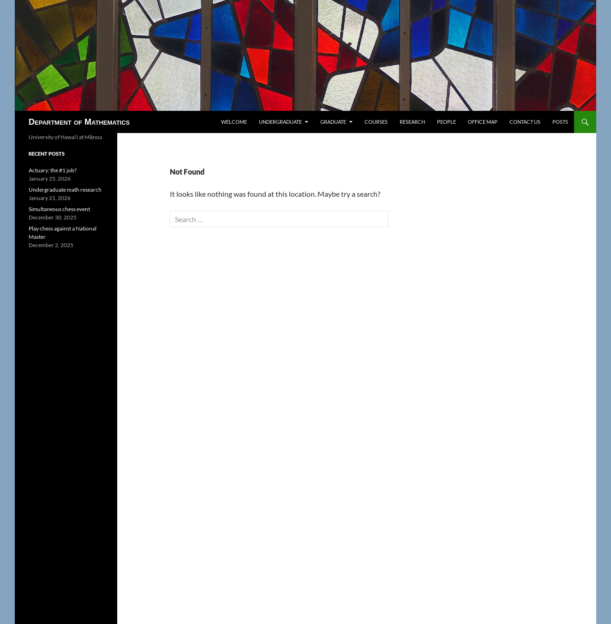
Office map (482, 122)
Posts (560, 122)
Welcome (234, 122)
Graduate (333, 122)
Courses (376, 122)
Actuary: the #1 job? (53, 170)
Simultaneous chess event (59, 209)
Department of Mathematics (79, 122)
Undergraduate (280, 122)
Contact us (524, 122)
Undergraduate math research (65, 189)
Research (412, 122)
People (446, 122)
